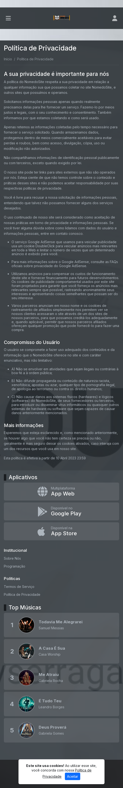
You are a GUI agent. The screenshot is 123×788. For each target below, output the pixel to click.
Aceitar (72, 776)
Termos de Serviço (19, 587)
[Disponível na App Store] (61, 531)
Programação (14, 566)
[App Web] (61, 492)
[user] (114, 18)
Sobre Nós (12, 558)
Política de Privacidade (22, 594)
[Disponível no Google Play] (61, 511)
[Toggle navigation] (8, 18)
